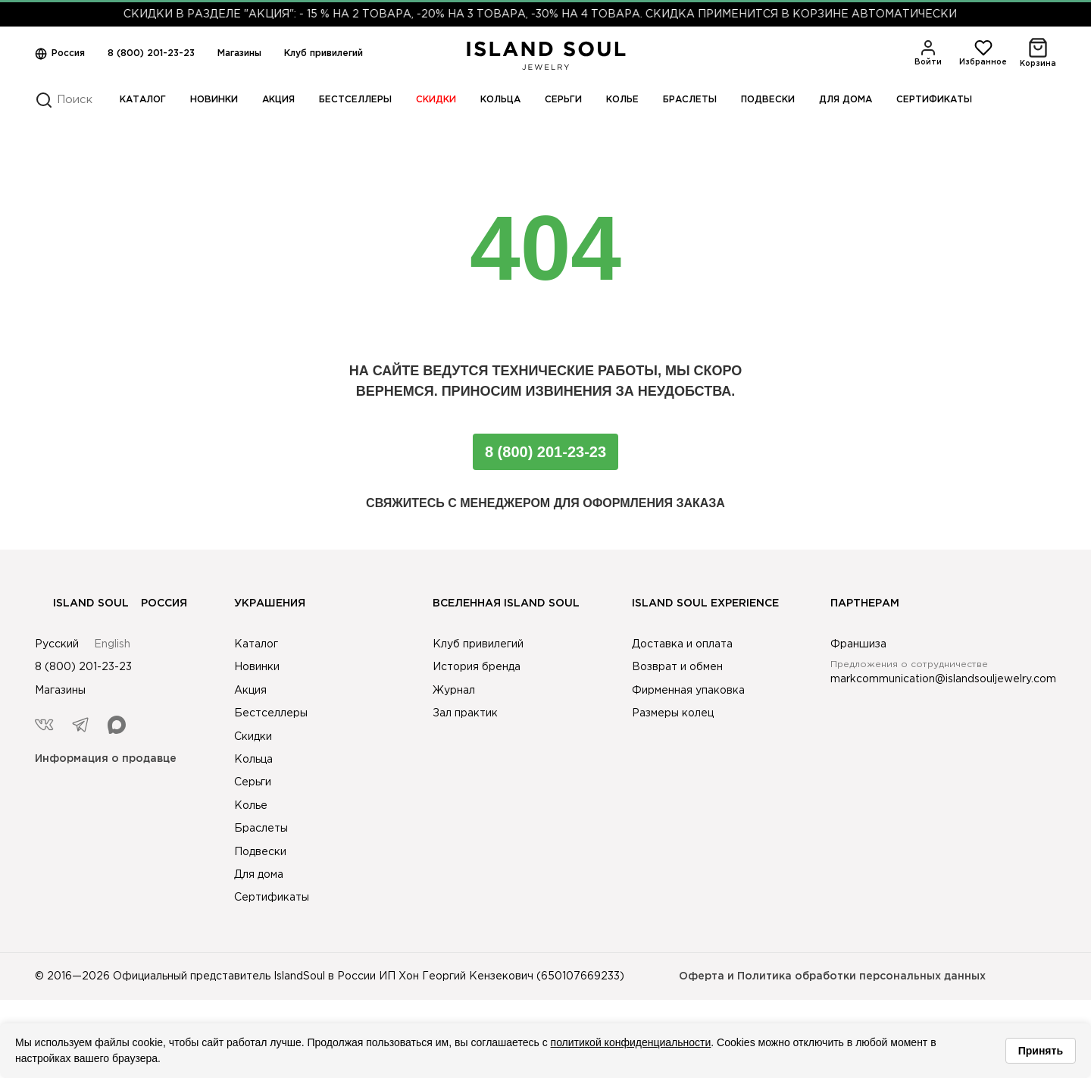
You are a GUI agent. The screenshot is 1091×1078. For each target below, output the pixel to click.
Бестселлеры (355, 100)
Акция (278, 100)
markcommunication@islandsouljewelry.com (943, 679)
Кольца (500, 100)
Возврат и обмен (677, 667)
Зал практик (465, 713)
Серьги (563, 100)
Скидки (436, 100)
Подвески (768, 100)
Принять (1040, 1051)
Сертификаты (934, 100)
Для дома (845, 100)
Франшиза (858, 644)
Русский (57, 644)
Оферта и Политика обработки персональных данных (832, 976)
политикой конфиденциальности (631, 1042)
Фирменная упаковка (688, 690)
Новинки (214, 100)
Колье (622, 100)
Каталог (143, 100)
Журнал (454, 690)
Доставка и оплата (682, 644)
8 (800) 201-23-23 (151, 53)
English (112, 644)
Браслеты (690, 100)
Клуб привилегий (323, 53)
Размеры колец (673, 713)
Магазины (239, 53)
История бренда (476, 667)
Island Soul (82, 603)
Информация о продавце (106, 758)
